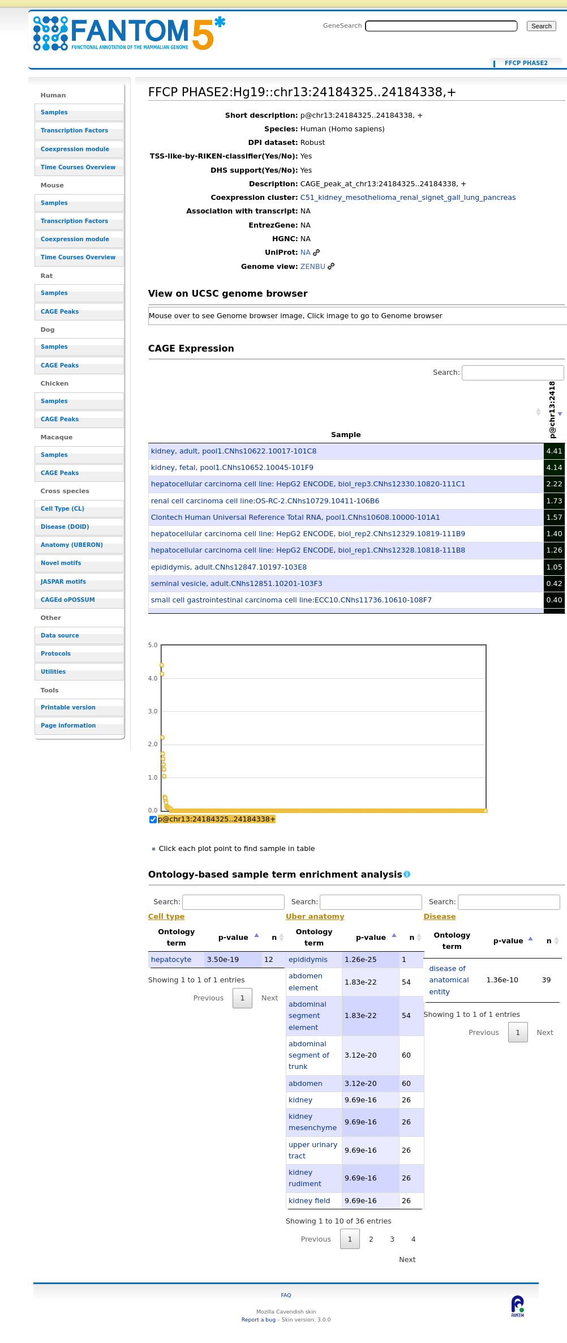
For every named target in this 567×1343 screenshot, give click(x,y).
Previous (209, 998)
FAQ (286, 1295)
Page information (68, 725)
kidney (300, 1100)
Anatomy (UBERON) (72, 545)
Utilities (53, 672)
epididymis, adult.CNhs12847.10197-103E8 (229, 567)
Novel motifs (61, 563)
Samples (54, 112)
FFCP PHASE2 (526, 63)
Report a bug (259, 1319)
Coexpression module (75, 149)
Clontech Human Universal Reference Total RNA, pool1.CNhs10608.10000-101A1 (295, 517)
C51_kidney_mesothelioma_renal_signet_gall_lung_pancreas (408, 197)
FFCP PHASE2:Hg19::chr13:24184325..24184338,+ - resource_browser (122, 27)
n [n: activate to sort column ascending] (274, 937)
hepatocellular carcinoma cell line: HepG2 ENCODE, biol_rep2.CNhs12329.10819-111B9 (308, 533)
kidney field (309, 1200)
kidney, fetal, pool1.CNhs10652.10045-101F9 (232, 467)
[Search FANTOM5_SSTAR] (441, 26)
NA (305, 252)
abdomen (306, 1083)
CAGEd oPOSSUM (67, 600)
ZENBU (312, 266)
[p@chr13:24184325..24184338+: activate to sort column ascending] (554, 412)
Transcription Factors (74, 130)
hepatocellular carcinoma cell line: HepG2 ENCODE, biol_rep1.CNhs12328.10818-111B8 (308, 550)
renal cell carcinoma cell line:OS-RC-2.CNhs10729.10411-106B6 (265, 501)
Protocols (56, 654)
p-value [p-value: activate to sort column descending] (233, 937)
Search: (498, 372)
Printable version (68, 707)
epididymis (308, 959)
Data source (60, 635)
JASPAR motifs (63, 582)
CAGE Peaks (60, 312)
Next (269, 998)
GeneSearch (342, 25)
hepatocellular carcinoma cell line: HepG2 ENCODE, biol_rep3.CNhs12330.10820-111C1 (308, 484)
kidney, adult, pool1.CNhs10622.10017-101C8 (234, 451)
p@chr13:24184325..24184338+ (217, 819)
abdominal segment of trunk (309, 1055)
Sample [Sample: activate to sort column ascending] (346, 434)
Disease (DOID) (65, 527)
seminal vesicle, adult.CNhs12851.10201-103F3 (237, 583)
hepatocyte (171, 959)
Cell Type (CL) (62, 509)
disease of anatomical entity (449, 980)
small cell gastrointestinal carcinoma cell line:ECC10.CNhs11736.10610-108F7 (291, 600)
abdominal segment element (308, 1016)
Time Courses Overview (78, 167)
